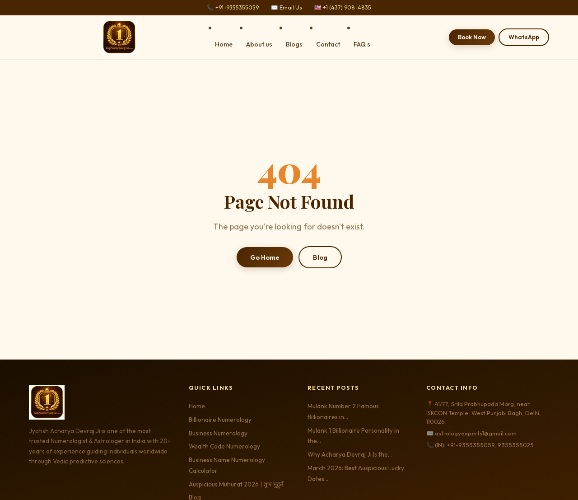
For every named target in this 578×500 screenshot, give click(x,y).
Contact (328, 44)
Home (224, 44)
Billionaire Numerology (220, 420)
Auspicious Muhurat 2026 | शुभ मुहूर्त (236, 484)
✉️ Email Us (286, 7)
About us (259, 44)
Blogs (294, 44)
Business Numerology (218, 433)
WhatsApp (523, 37)
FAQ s (362, 44)
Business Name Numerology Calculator (227, 465)
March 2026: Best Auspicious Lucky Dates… (356, 473)
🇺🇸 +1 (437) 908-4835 (342, 7)
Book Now (472, 37)
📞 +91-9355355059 (233, 7)
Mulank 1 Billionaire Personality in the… (353, 435)
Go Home (265, 257)
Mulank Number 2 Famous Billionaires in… (343, 411)
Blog (320, 257)
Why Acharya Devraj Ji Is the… (350, 454)
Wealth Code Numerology (224, 446)
